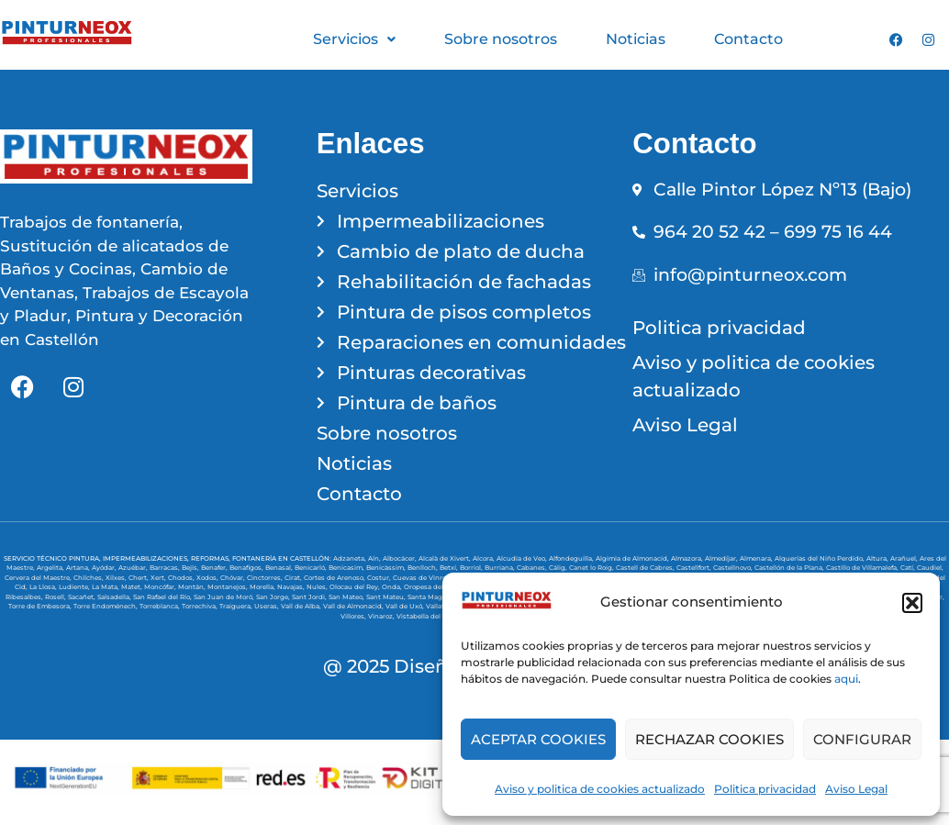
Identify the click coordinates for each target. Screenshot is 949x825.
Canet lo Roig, (592, 567)
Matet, (132, 587)
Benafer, (215, 567)
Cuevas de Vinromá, (426, 578)
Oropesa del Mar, (433, 587)
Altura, (878, 558)
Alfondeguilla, (572, 558)
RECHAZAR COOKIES (709, 739)
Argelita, (51, 567)
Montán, (192, 587)
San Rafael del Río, (163, 597)
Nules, (318, 587)
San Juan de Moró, (225, 597)
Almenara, (757, 558)
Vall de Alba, (302, 606)
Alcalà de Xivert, (446, 558)
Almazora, (688, 558)
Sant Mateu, (387, 597)
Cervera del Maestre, (39, 578)
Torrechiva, (200, 606)
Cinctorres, (266, 578)
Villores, (354, 616)
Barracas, (166, 567)
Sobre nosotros (500, 39)
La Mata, (106, 587)
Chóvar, (233, 578)
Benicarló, (312, 567)
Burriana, (501, 567)
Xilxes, (117, 578)
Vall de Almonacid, (354, 606)
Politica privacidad (765, 789)
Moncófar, (161, 587)
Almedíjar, (722, 558)
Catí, (908, 567)
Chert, (139, 578)
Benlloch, (424, 567)
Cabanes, (533, 567)
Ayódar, (105, 567)
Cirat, (294, 578)
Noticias (635, 39)
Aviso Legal (856, 789)
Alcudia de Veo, (523, 558)
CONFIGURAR (862, 739)
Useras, (267, 606)
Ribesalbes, (25, 597)
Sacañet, (82, 597)
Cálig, (559, 567)
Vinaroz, (382, 616)
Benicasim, (347, 567)
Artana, (79, 567)
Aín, (375, 558)
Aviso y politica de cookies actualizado (600, 789)
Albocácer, (401, 558)
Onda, (393, 587)
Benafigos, (247, 567)
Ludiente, (75, 587)
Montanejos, (228, 587)
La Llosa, (44, 587)
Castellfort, (694, 567)
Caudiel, (930, 567)
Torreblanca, (161, 606)
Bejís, (191, 567)
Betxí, (450, 567)
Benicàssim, (387, 567)
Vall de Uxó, (405, 606)
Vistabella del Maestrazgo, (440, 616)
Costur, (380, 578)
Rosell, (56, 597)
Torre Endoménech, (106, 606)
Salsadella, (115, 597)
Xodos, (208, 578)
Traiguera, (236, 606)
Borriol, (472, 567)
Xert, (159, 578)
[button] (912, 603)
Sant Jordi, (310, 597)
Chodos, (182, 578)
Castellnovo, (733, 567)
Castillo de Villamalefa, (863, 567)
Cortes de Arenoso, (335, 578)
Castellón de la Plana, (790, 567)
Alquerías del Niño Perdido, (820, 558)
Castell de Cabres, (646, 567)
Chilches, (89, 578)
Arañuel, (905, 558)
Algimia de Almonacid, (633, 558)
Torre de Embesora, (40, 606)
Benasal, (280, 567)
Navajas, (292, 587)
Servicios (354, 39)
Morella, (263, 587)
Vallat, (437, 606)
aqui (846, 679)
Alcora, (485, 558)
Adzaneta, (350, 558)
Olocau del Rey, (355, 587)
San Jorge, (274, 597)
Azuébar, (134, 567)
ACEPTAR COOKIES (538, 739)
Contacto (748, 39)
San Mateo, (347, 597)
